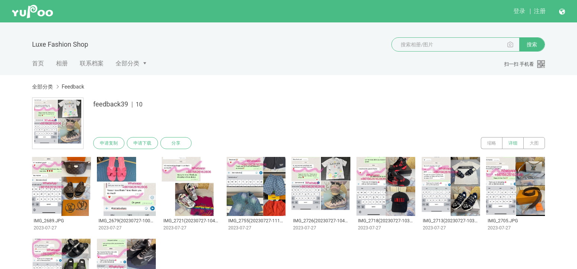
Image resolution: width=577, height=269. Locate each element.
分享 (175, 143)
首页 (38, 63)
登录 (519, 11)
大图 (534, 143)
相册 (62, 63)
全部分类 (127, 63)
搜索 (532, 44)
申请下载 (142, 143)
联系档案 (92, 63)
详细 (512, 143)
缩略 (491, 143)
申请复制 (109, 143)
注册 (540, 11)
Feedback (73, 87)
